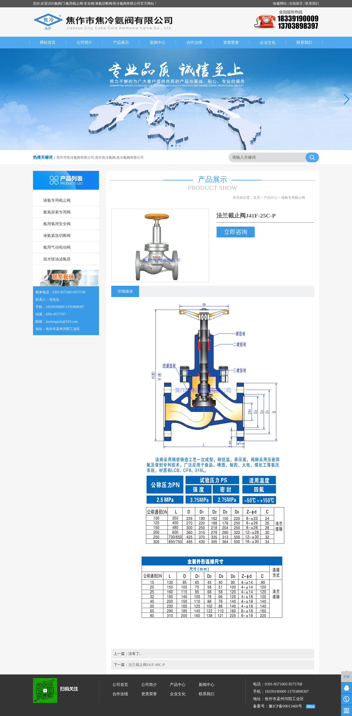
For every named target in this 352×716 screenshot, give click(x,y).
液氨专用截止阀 (293, 197)
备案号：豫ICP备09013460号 (277, 706)
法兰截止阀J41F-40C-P (146, 664)
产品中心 (270, 197)
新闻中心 (163, 42)
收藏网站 (280, 3)
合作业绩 (200, 42)
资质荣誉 (236, 42)
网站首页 (47, 42)
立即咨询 (235, 232)
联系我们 (312, 3)
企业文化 (273, 42)
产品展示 (126, 42)
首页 (256, 197)
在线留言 (296, 3)
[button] (172, 146)
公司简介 (90, 42)
